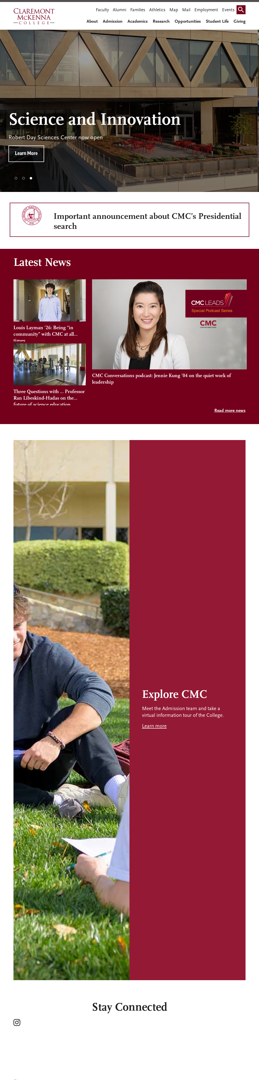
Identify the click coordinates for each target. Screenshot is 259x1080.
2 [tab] (23, 178)
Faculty (102, 10)
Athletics (157, 10)
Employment (206, 10)
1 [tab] (16, 178)
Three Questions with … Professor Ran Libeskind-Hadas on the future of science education (49, 397)
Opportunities (188, 21)
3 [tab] (31, 178)
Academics (138, 21)
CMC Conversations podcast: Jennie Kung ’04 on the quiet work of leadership (161, 379)
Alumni (119, 10)
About (92, 21)
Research (161, 21)
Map (173, 10)
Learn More (31, 153)
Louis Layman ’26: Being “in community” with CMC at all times (43, 333)
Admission (113, 21)
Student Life (217, 21)
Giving (240, 21)
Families (137, 10)
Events (228, 10)
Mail (186, 10)
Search (242, 8)
